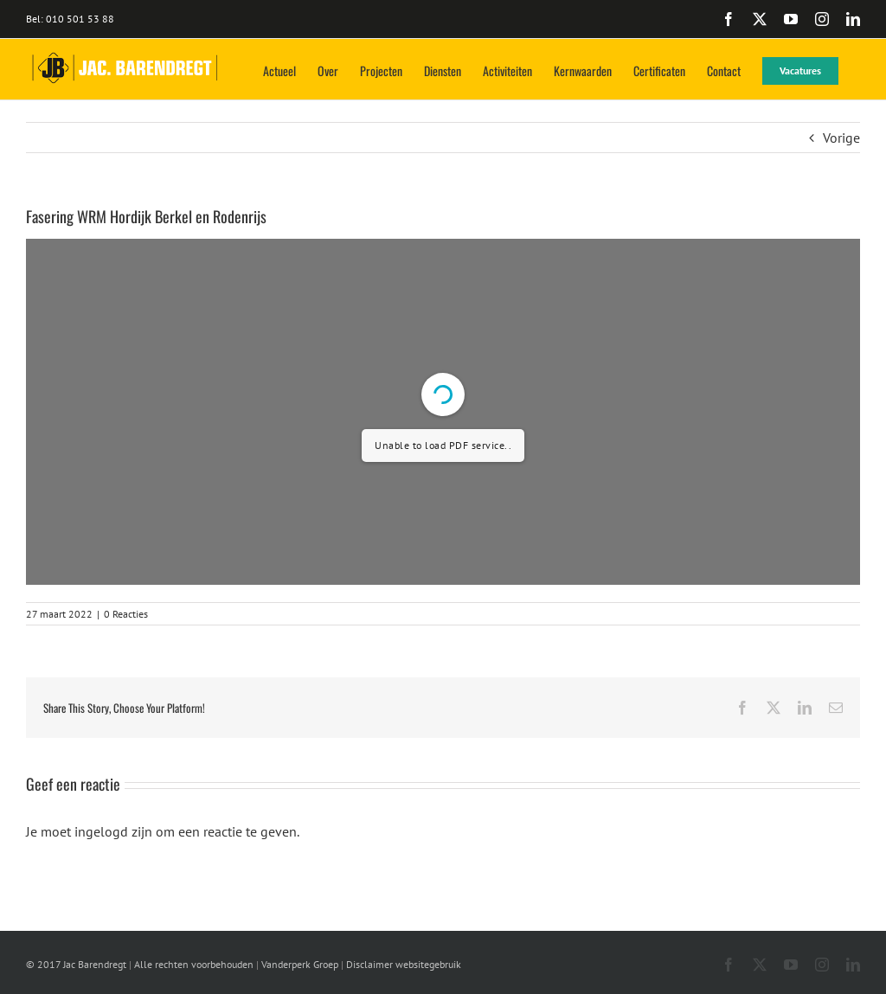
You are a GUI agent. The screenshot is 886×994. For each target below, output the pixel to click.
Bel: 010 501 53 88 (70, 18)
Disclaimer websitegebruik (403, 964)
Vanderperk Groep (299, 964)
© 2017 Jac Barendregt (76, 964)
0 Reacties (126, 613)
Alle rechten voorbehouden (194, 964)
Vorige (841, 137)
